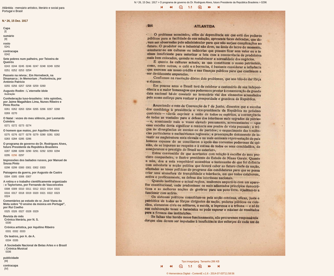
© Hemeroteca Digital (178, 273)
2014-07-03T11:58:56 (222, 273)
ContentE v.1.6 (200, 273)
